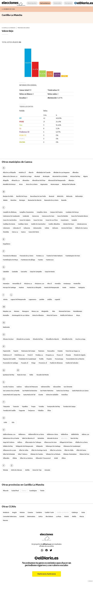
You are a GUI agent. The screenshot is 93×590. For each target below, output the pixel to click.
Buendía (63, 200)
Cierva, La (15, 232)
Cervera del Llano (66, 228)
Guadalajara (33, 490)
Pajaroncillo (6, 351)
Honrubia (58, 283)
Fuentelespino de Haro (73, 256)
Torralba (41, 406)
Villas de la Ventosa (26, 458)
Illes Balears (49, 516)
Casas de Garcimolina (9, 220)
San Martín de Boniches (29, 390)
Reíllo (31, 375)
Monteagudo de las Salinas (20, 315)
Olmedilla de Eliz (67, 339)
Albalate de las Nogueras (61, 172)
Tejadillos (25, 406)
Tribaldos (41, 410)
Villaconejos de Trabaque (33, 442)
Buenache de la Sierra (51, 200)
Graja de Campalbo (36, 271)
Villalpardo (39, 446)
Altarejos (71, 180)
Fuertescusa (49, 260)
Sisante (40, 394)
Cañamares (6, 228)
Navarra (5, 520)
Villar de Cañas (23, 450)
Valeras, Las (85, 434)
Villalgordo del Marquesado (24, 446)
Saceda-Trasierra (8, 387)
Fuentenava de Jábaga (28, 260)
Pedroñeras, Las (20, 355)
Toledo (42, 490)
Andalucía (6, 512)
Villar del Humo (81, 450)
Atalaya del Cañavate (68, 184)
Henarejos (6, 283)
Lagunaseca (32, 299)
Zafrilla (27, 470)
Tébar (49, 410)
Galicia (40, 516)
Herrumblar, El (16, 283)
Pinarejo (68, 355)
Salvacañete (57, 387)
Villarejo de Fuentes (36, 454)
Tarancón (16, 406)
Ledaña (49, 299)
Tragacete (22, 410)
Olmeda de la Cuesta (23, 339)
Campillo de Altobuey (9, 212)
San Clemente (68, 387)
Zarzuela (47, 470)
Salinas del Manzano (31, 387)
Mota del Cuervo (52, 315)
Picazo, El (60, 355)
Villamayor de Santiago (53, 446)
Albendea (75, 172)
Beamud (51, 196)
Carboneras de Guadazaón (11, 216)
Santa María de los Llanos (80, 390)
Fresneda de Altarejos (10, 256)
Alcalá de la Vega (25, 176)
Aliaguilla (6, 180)
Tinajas (33, 406)
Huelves (21, 287)
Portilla (41, 359)
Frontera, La (40, 256)
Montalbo (6, 315)
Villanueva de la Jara (9, 450)
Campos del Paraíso (56, 212)
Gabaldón (6, 271)
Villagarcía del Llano (66, 442)
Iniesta (5, 299)
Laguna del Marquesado (18, 299)
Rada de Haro (21, 375)
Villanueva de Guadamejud (71, 446)
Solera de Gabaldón (52, 394)
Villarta (15, 458)
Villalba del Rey (8, 446)
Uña (13, 422)
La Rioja (58, 516)
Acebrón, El (22, 172)
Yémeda (5, 470)
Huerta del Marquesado (51, 287)
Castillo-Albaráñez (54, 224)
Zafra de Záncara (16, 470)
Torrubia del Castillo (9, 410)
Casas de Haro (38, 220)
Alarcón (31, 172)
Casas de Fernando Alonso (79, 216)
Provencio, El (43, 363)
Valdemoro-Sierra (52, 434)
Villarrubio (6, 458)
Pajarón (15, 351)
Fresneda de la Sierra (26, 256)
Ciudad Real (15, 490)
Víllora (64, 458)
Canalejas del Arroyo (72, 212)
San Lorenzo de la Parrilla (11, 390)
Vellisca (19, 442)
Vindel (56, 458)
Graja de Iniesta (50, 271)
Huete (64, 287)
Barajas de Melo (8, 196)
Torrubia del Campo (69, 406)
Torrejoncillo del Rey (53, 406)
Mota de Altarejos (38, 315)
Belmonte (69, 196)
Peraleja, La (39, 355)
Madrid (66, 516)
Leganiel (57, 299)
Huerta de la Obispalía (34, 287)
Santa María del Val (29, 394)
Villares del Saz (84, 454)
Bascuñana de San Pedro (38, 196)
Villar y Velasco (22, 454)
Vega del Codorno (8, 442)
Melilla (74, 516)
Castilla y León (49, 512)
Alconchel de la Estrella (59, 176)
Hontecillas (77, 283)
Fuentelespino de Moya (10, 260)
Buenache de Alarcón (34, 200)
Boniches (13, 200)
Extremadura (31, 516)
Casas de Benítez (62, 216)
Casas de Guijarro (24, 220)
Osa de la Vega (80, 339)
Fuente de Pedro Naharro (55, 256)
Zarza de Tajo (37, 470)
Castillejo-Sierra (23, 224)
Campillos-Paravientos (26, 212)
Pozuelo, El (24, 363)
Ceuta (83, 512)
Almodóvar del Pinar (38, 180)
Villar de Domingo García (39, 450)
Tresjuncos (31, 410)
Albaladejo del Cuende (43, 172)
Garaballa (15, 271)
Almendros (26, 180)
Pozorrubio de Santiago (10, 363)
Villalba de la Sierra (81, 442)
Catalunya (75, 512)
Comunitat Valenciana (9, 516)
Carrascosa (35, 216)
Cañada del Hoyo (68, 224)
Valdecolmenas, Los (9, 434)
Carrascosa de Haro (48, 216)
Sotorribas (64, 394)
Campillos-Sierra (42, 212)
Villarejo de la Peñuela (53, 454)
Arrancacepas (55, 184)
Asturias (22, 512)
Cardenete (26, 216)
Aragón (14, 512)
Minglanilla (45, 311)
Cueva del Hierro (34, 232)
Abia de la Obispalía (9, 172)
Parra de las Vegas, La (73, 351)
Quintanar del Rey (8, 375)
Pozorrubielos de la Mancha (75, 359)
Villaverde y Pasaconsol (43, 458)
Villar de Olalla (68, 450)
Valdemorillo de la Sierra (36, 434)
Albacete (5, 490)
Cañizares (55, 228)
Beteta (5, 200)
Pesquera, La (50, 355)
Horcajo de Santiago (9, 287)
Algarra (85, 176)
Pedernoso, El (7, 355)
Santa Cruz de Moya (62, 390)
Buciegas (22, 200)
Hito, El (49, 283)
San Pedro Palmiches (46, 390)
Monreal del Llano (64, 311)
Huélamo (72, 287)
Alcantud (37, 176)
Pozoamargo (59, 359)
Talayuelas (6, 406)
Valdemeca (21, 434)
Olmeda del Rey (38, 339)
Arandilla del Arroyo (9, 184)
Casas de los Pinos (52, 220)
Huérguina (81, 287)
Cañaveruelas (37, 228)
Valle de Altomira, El (28, 438)
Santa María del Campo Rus (11, 394)
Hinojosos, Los (39, 283)
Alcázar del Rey (75, 176)
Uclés (5, 422)
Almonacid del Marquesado (57, 180)
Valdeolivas (64, 434)
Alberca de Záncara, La (10, 176)
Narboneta (6, 327)
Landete (41, 299)
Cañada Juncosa (82, 224)
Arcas (21, 184)
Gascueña (24, 271)
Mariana (16, 311)
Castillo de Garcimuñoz (38, 224)
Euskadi (21, 516)
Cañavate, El (17, 228)
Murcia (82, 516)
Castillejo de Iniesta (9, 224)
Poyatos (49, 359)
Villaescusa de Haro (50, 442)
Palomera (41, 351)
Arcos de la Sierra (31, 184)
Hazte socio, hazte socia (46, 574)
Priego (33, 363)
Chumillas (6, 232)
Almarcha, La (16, 180)
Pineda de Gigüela (79, 355)
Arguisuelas (44, 184)
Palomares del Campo (28, 351)
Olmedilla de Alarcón (52, 339)
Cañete (47, 228)
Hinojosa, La (28, 283)
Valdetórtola (75, 434)
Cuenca (23, 232)
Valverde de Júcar (52, 438)
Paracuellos (51, 351)
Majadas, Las (7, 311)
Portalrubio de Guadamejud (27, 359)
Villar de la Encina (55, 450)
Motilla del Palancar (66, 315)
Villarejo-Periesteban (70, 454)
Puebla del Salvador (72, 363)
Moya (78, 315)
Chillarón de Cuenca (81, 228)
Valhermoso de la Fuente (11, 438)
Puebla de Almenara (56, 363)
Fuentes (40, 260)
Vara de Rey (74, 438)
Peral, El (30, 355)
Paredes (60, 351)
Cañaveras (27, 228)
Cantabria (39, 512)
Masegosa (25, 311)
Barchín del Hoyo (21, 196)
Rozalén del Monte (43, 375)
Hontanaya (67, 283)
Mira (53, 311)
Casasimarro (65, 220)
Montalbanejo (77, 311)
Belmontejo (79, 196)
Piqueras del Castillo (9, 359)
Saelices (19, 387)
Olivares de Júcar (8, 339)
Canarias (30, 512)
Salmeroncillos (45, 387)
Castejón (74, 220)
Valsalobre (41, 438)
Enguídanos (6, 244)
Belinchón (60, 196)
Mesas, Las (35, 311)
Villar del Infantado (9, 454)
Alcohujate (46, 176)
